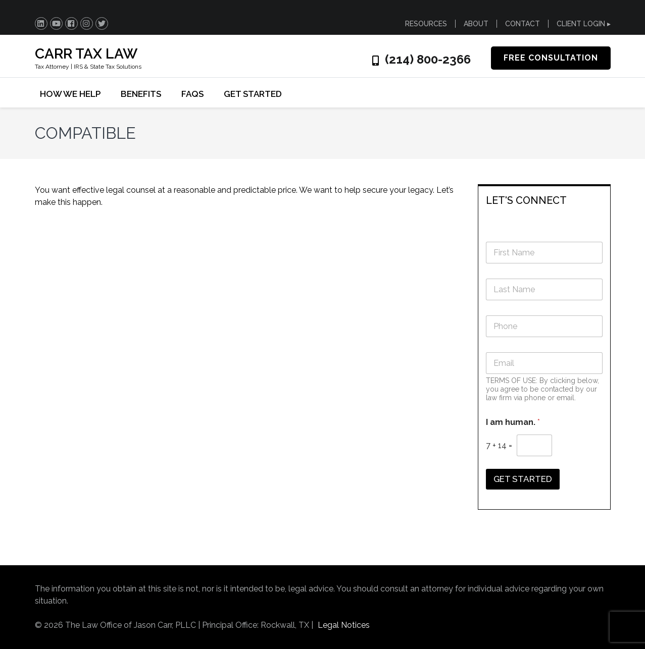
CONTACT (522, 24)
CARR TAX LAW (86, 53)
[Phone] (544, 326)
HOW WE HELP (70, 94)
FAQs (192, 94)
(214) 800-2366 (428, 59)
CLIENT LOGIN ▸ (584, 24)
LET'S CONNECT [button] (526, 200)
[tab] (544, 199)
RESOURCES (426, 24)
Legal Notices (344, 625)
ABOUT (476, 24)
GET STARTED (253, 94)
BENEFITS (141, 94)
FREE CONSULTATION (551, 58)
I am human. (513, 422)
